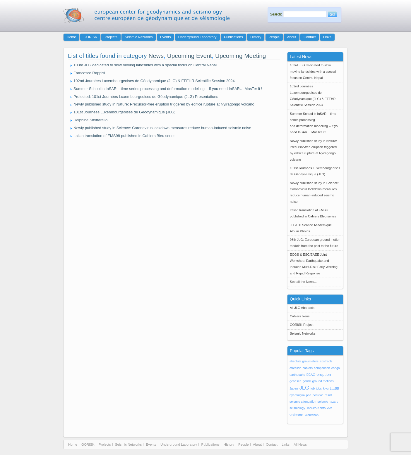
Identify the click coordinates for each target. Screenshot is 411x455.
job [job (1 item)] (313, 388)
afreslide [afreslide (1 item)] (295, 368)
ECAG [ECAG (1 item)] (310, 374)
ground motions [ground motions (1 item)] (322, 381)
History (255, 37)
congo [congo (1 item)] (335, 368)
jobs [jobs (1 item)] (319, 388)
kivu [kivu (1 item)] (325, 388)
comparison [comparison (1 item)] (322, 368)
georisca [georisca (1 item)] (295, 381)
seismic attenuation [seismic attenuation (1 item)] (303, 401)
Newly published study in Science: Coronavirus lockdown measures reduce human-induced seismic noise (162, 128)
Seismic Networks (139, 37)
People (274, 37)
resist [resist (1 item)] (328, 395)
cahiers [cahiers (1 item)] (308, 368)
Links (327, 37)
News (156, 55)
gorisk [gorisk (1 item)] (307, 381)
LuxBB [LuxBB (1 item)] (334, 388)
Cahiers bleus (300, 316)
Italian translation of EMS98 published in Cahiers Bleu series (124, 136)
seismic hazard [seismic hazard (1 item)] (328, 401)
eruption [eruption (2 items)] (323, 374)
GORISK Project (301, 324)
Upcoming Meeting (240, 55)
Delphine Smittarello (90, 120)
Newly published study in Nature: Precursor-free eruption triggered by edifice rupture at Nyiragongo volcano (163, 104)
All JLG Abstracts (302, 307)
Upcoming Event (189, 55)
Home (71, 37)
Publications (233, 37)
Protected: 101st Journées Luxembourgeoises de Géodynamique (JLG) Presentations (145, 96)
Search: (276, 14)
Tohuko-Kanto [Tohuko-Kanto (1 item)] (316, 408)
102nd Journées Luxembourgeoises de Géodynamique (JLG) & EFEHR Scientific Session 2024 (154, 81)
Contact (310, 37)
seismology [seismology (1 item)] (297, 408)
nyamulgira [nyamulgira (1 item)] (297, 395)
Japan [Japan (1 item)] (294, 388)
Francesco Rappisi (89, 73)
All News (300, 444)
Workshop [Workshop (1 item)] (311, 415)
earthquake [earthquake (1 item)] (297, 374)
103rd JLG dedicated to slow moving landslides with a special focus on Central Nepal (145, 65)
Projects (111, 37)
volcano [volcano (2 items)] (296, 415)
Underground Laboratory (197, 37)
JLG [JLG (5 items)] (304, 388)
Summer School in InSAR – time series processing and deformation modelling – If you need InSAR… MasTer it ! (167, 88)
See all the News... (303, 281)
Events (165, 37)
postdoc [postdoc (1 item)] (318, 395)
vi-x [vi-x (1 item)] (329, 408)
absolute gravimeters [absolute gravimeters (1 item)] (304, 361)
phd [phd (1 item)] (308, 395)
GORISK (90, 37)
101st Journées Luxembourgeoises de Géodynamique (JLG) (124, 112)
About (291, 37)
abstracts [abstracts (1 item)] (326, 361)
